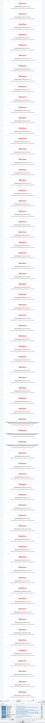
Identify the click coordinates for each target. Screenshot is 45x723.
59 (28, 720)
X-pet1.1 (3, 716)
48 (43, 719)
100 (28, 721)
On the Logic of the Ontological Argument (22, 715)
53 (17, 720)
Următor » (33, 720)
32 (14, 719)
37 (23, 719)
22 (40, 718)
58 (26, 720)
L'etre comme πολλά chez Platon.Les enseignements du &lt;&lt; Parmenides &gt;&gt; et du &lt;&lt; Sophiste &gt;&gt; (27, 711)
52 (15, 720)
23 (42, 718)
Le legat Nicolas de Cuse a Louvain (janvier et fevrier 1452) (25, 709)
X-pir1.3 (3, 717)
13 (23, 718)
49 (10, 720)
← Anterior (2, 703)
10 (18, 718)
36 (21, 719)
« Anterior (2, 718)
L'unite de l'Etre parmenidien (20, 708)
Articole (19, 701)
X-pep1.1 (3, 713)
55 (21, 720)
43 (34, 719)
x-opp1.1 (3, 715)
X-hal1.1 (3, 709)
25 (1, 719)
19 (34, 718)
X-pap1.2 (3, 707)
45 (38, 719)
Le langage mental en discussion (21, 706)
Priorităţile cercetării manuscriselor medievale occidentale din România (27, 707)
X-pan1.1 (3, 706)
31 (12, 719)
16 (29, 718)
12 (21, 718)
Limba (39, 702)
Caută (23, 701)
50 (26, 721)
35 (19, 719)
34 (17, 719)
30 (10, 719)
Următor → (43, 703)
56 (23, 720)
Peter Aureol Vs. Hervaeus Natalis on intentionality (24, 716)
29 (8, 719)
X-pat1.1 (3, 712)
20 (36, 718)
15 (27, 718)
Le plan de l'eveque (19, 717)
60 (30, 720)
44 (36, 719)
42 (32, 719)
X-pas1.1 (3, 710)
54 (19, 720)
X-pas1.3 (3, 708)
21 (38, 718)
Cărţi (14, 701)
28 (6, 719)
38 (25, 719)
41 (30, 719)
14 (25, 718)
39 (27, 719)
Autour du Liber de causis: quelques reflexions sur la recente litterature (27, 712)
